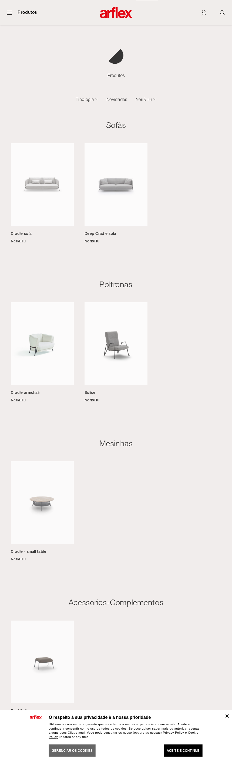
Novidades (116, 99)
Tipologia (85, 99)
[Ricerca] (222, 12)
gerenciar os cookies (72, 751)
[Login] (203, 12)
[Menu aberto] (9, 12)
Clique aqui (76, 732)
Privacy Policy (173, 732)
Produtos (27, 12)
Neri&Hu (144, 99)
